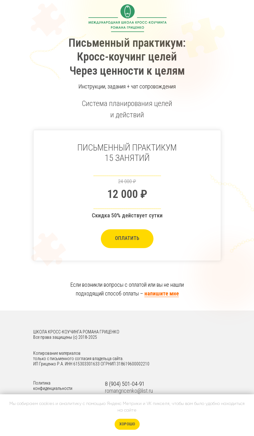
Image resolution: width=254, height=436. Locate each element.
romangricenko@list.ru (129, 390)
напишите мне (161, 293)
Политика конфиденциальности (52, 385)
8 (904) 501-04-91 (125, 383)
